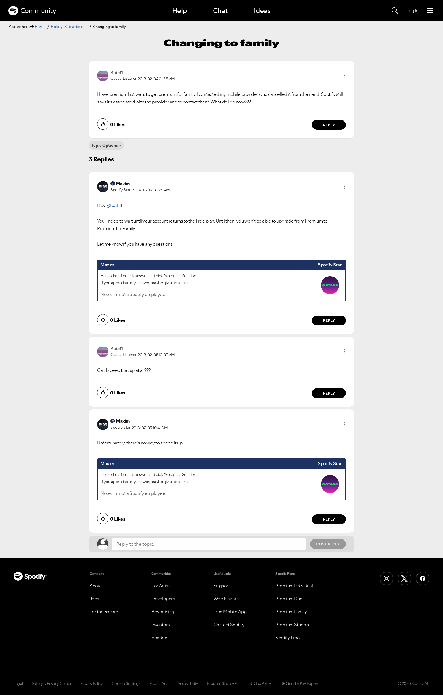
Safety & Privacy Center (51, 683)
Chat (220, 10)
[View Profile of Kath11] (116, 72)
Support (222, 585)
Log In (412, 10)
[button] (344, 75)
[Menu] (430, 11)
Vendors (159, 637)
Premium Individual (294, 585)
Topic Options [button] (105, 145)
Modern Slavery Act (223, 683)
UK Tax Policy (260, 683)
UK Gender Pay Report (299, 683)
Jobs (94, 598)
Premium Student (292, 624)
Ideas (262, 10)
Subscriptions (76, 26)
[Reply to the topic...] (209, 544)
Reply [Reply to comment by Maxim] (329, 320)
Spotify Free (287, 637)
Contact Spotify (229, 624)
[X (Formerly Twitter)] (404, 578)
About (96, 585)
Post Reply (328, 544)
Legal (18, 683)
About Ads (159, 683)
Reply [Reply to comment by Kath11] (329, 125)
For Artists (161, 585)
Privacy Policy (91, 683)
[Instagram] (386, 578)
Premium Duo (289, 598)
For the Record (104, 611)
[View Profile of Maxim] (123, 183)
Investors (160, 624)
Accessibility (187, 683)
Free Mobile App (230, 611)
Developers (163, 598)
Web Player (225, 598)
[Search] (394, 10)
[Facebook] (422, 578)
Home (40, 26)
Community (32, 11)
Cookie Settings (126, 683)
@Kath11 (114, 205)
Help (179, 10)
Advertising (162, 611)
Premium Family (291, 611)
